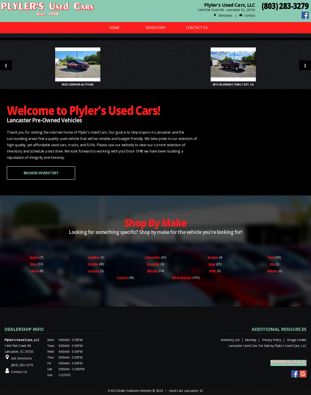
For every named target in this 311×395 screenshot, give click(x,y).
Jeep (211, 264)
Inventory (155, 27)
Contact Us (197, 27)
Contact (247, 15)
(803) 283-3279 (285, 5)
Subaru (272, 271)
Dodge (213, 257)
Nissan (152, 271)
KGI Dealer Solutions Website (130, 390)
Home (114, 27)
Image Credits (296, 340)
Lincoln (93, 271)
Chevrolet (152, 257)
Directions (222, 15)
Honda (93, 264)
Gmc (33, 264)
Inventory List (230, 340)
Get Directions (21, 358)
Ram (212, 271)
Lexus (34, 271)
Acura (34, 257)
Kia (272, 264)
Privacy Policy (271, 340)
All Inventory (182, 277)
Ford (271, 257)
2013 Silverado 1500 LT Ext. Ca (233, 84)
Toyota (122, 277)
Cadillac (94, 257)
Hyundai (153, 264)
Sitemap (250, 340)
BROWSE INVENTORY (41, 173)
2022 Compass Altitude (77, 84)
